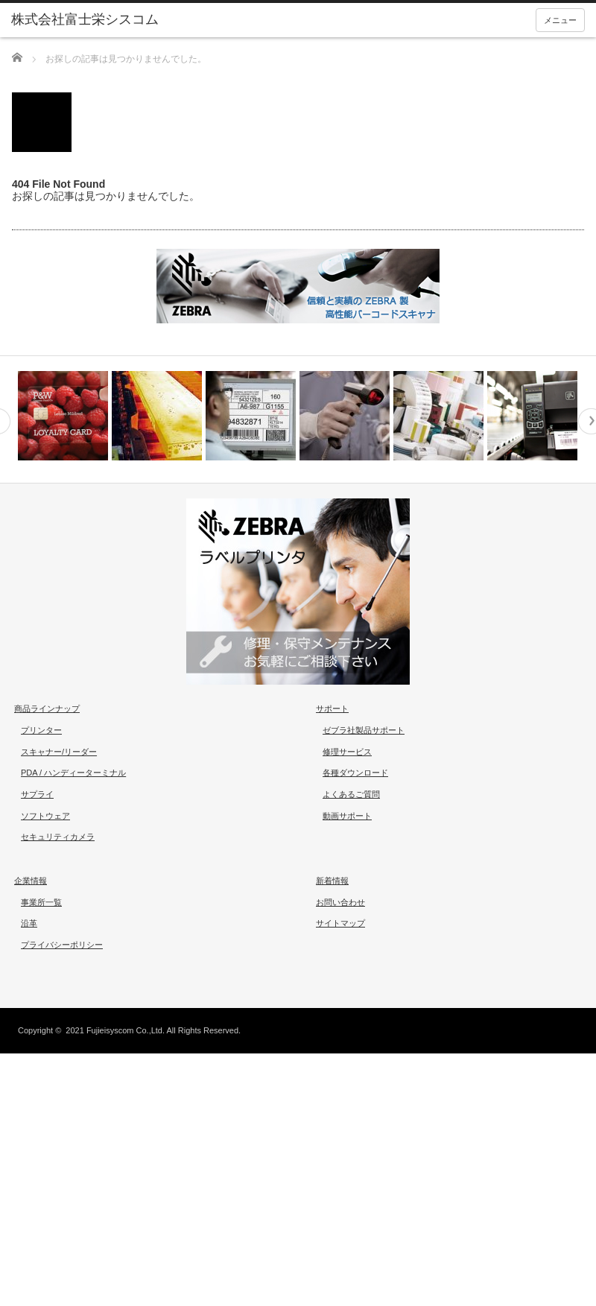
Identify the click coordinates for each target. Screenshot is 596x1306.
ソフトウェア (45, 815)
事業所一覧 (41, 902)
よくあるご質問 (351, 794)
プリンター (41, 730)
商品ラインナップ (47, 708)
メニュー (560, 20)
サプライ (37, 794)
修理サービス (347, 751)
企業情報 (30, 880)
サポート (332, 708)
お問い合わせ (340, 902)
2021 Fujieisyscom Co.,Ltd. (115, 1030)
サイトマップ (340, 923)
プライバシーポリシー (62, 944)
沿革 (29, 923)
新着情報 (332, 880)
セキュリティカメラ (58, 836)
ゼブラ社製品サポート (364, 730)
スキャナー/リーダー (59, 751)
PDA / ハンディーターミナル (73, 772)
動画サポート (347, 815)
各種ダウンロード (355, 772)
